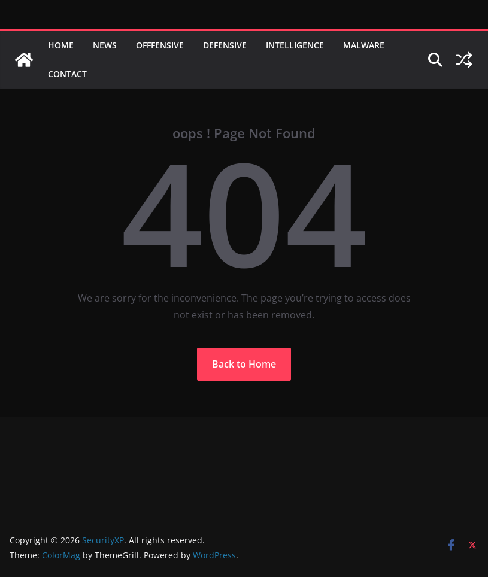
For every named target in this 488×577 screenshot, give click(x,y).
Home (61, 45)
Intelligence (295, 45)
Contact (67, 74)
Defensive (225, 45)
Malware (363, 45)
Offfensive (160, 45)
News (105, 45)
